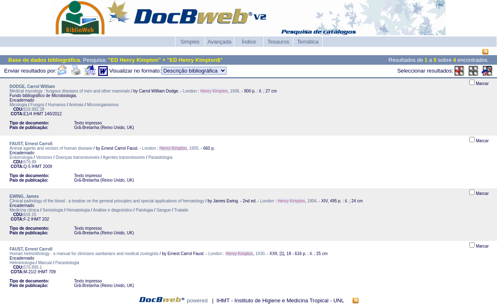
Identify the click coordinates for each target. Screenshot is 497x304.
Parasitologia (161, 157)
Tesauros (279, 42)
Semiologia (53, 210)
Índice (249, 42)
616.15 (30, 214)
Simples (190, 42)
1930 (260, 253)
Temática (308, 42)
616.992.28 (34, 109)
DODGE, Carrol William (32, 86)
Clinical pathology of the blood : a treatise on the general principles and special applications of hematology (107, 201)
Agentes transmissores (124, 157)
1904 (312, 201)
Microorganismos (103, 104)
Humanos (57, 104)
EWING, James (24, 196)
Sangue (163, 210)
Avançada (219, 42)
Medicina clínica (24, 210)
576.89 (30, 162)
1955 (193, 148)
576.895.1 (33, 267)
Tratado (181, 210)
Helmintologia (22, 262)
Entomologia (21, 157)
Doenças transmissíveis (78, 157)
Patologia (144, 210)
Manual (45, 262)
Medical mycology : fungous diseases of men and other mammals (70, 91)
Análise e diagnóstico (112, 210)
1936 (234, 91)
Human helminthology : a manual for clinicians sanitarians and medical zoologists (84, 253)
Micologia (18, 104)
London (190, 91)
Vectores (44, 157)
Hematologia (78, 210)
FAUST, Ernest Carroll (31, 143)
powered (197, 300)
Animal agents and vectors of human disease (51, 148)
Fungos (37, 104)
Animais (76, 104)
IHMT (38, 114)
